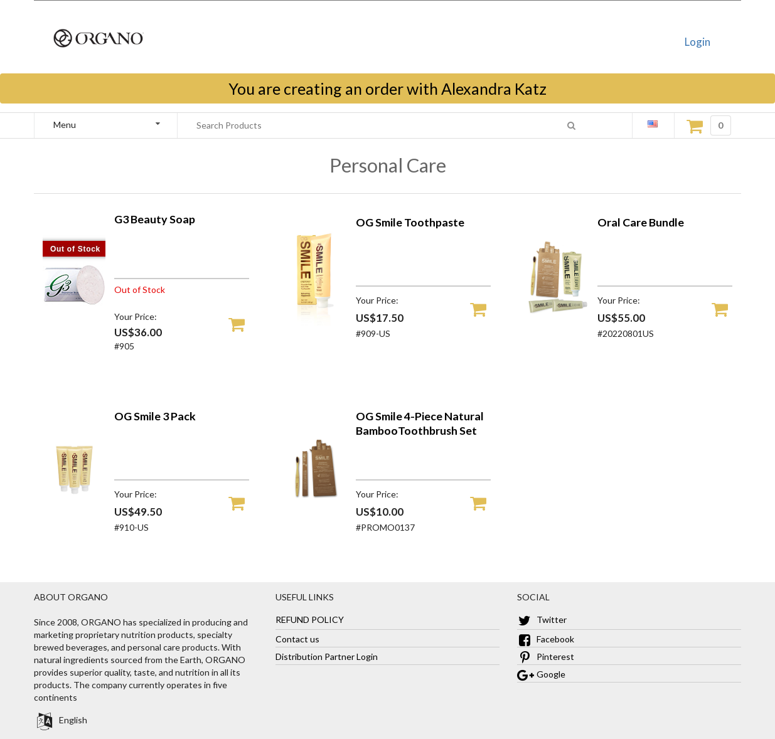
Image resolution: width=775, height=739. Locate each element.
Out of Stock (75, 249)
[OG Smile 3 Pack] (74, 519)
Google (541, 674)
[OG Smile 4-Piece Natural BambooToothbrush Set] (315, 519)
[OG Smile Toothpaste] (315, 326)
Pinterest (545, 656)
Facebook (545, 639)
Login (697, 41)
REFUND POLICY (309, 619)
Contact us (297, 639)
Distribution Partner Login (326, 656)
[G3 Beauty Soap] (74, 332)
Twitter (542, 619)
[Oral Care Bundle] (557, 326)
